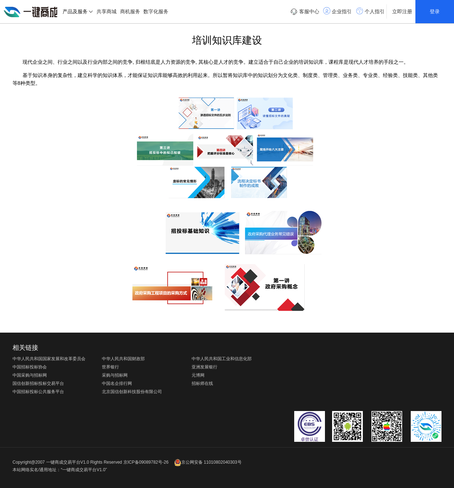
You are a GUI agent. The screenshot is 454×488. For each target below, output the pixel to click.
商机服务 (130, 11)
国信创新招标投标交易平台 (38, 383)
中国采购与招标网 (30, 375)
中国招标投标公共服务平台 (38, 391)
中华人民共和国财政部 (123, 358)
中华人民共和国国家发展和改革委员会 (49, 358)
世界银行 (110, 366)
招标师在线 (202, 383)
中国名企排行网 (117, 383)
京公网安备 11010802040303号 (208, 462)
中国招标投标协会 (30, 366)
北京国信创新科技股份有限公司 (132, 391)
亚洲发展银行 (204, 366)
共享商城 (107, 11)
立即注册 (402, 11)
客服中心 (304, 11)
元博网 (198, 375)
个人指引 (370, 10)
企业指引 (337, 10)
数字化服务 (155, 11)
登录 (435, 11)
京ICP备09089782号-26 (146, 462)
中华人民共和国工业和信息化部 (222, 358)
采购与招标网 (115, 375)
